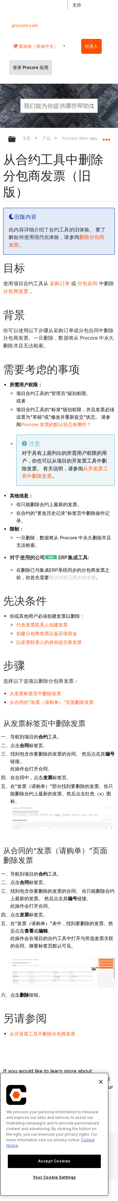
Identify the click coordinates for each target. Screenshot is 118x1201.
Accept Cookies (54, 1161)
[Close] (101, 1082)
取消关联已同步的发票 (72, 577)
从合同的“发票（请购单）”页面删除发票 (52, 702)
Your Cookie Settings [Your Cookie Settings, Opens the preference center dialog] (54, 1177)
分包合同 (87, 283)
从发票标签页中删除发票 (35, 693)
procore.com (25, 25)
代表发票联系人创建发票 (42, 625)
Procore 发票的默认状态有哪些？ (56, 424)
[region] (54, 1134)
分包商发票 (15, 291)
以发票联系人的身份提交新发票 (49, 642)
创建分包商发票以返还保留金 (46, 633)
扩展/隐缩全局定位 (106, 137)
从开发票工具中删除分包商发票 (42, 1034)
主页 (27, 138)
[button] (92, 105)
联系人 (91, 46)
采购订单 (59, 283)
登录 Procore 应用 (30, 67)
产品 (47, 138)
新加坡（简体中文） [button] (37, 46)
